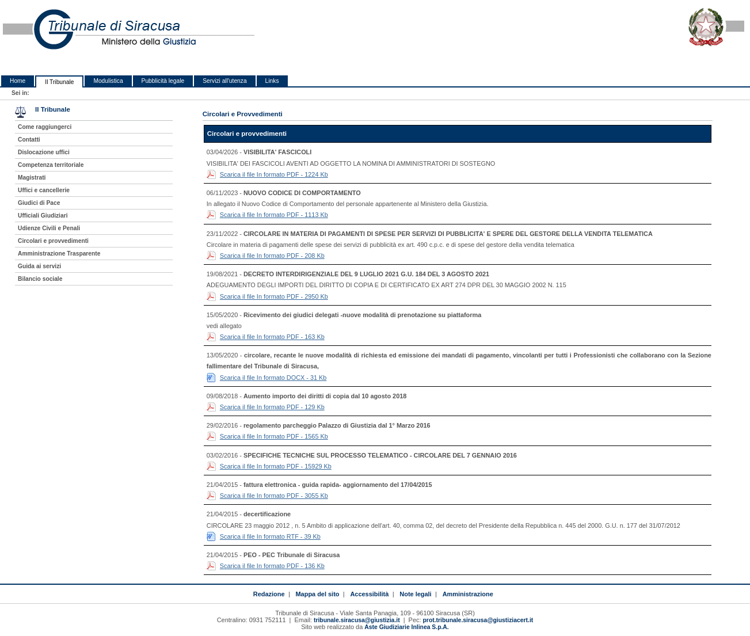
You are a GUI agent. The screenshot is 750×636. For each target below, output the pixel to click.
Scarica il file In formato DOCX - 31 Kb (273, 377)
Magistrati (31, 177)
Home (17, 81)
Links (272, 81)
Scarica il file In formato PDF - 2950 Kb (274, 296)
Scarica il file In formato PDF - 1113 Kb (274, 214)
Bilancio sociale (40, 279)
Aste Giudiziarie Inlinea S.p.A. (406, 627)
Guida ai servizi (39, 266)
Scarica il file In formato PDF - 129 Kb (272, 406)
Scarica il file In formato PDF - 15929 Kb (276, 466)
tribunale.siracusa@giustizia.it (357, 620)
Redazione (269, 594)
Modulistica (108, 81)
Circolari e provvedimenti (53, 241)
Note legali (415, 594)
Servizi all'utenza (224, 81)
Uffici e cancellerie (44, 190)
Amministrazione (468, 594)
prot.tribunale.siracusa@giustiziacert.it (478, 620)
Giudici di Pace (39, 203)
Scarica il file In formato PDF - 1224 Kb (274, 174)
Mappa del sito (318, 594)
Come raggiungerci (44, 127)
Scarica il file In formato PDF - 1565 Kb (274, 436)
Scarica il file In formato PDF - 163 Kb (272, 336)
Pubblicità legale (163, 81)
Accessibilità (369, 594)
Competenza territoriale (50, 165)
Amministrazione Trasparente (59, 253)
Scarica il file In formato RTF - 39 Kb (270, 536)
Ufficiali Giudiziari (42, 215)
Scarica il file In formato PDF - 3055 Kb (274, 495)
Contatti (29, 139)
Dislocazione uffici (44, 152)
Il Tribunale (59, 82)
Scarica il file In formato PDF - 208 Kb (272, 255)
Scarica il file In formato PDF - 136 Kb (272, 565)
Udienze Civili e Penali (49, 228)
